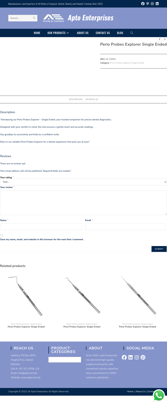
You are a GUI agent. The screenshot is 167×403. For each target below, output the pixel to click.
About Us (140, 391)
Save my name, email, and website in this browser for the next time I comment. (42, 239)
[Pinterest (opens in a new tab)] (147, 4)
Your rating (7, 177)
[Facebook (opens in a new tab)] (142, 4)
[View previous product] (159, 39)
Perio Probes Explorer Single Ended (127, 62)
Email (89, 220)
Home (130, 391)
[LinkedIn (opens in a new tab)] (157, 4)
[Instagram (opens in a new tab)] (152, 4)
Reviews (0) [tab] (92, 99)
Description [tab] (75, 99)
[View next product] (164, 39)
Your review (7, 187)
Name (4, 220)
